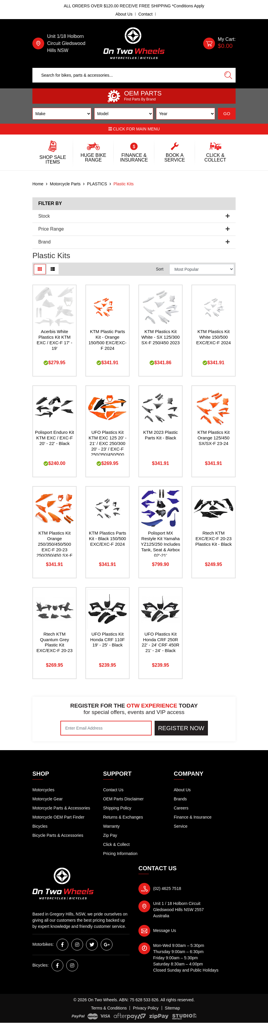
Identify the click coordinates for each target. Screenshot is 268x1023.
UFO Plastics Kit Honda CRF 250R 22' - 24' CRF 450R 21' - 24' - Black (160, 642)
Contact (145, 14)
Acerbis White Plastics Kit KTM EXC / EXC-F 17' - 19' (54, 340)
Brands (180, 799)
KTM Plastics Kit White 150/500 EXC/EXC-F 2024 (213, 337)
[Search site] (228, 75)
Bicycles (39, 826)
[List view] (53, 269)
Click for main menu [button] (134, 129)
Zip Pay (110, 835)
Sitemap (172, 1008)
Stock (134, 216)
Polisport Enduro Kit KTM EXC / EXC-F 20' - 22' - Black (54, 438)
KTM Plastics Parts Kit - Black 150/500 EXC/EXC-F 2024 (107, 538)
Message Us (164, 930)
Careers (181, 808)
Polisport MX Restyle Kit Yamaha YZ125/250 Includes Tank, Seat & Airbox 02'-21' (160, 544)
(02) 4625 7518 (167, 888)
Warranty (111, 826)
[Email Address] (106, 728)
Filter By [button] (50, 203)
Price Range (134, 228)
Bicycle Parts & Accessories (57, 835)
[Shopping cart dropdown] (219, 43)
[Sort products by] (201, 269)
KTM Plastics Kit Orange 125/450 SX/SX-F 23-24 (213, 438)
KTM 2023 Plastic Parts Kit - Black (160, 435)
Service (181, 826)
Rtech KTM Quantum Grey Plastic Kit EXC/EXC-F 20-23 (55, 642)
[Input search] (126, 75)
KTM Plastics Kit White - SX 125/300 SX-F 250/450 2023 (160, 337)
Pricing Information (120, 853)
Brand (134, 241)
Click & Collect (116, 844)
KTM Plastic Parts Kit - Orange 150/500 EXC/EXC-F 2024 (107, 340)
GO (226, 113)
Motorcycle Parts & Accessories (61, 808)
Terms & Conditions (109, 1008)
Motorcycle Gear (47, 799)
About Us (124, 14)
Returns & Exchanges (123, 817)
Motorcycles (43, 789)
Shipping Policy (117, 808)
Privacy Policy (145, 1008)
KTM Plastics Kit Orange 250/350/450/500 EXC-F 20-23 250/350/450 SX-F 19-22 (54, 546)
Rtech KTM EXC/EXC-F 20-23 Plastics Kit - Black (213, 538)
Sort (159, 269)
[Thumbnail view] (40, 269)
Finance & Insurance (192, 817)
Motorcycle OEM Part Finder (58, 817)
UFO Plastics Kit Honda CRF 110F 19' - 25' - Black (107, 639)
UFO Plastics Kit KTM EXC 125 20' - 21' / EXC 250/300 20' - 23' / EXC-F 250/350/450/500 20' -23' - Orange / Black (108, 449)
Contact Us (113, 789)
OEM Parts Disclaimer (123, 799)
